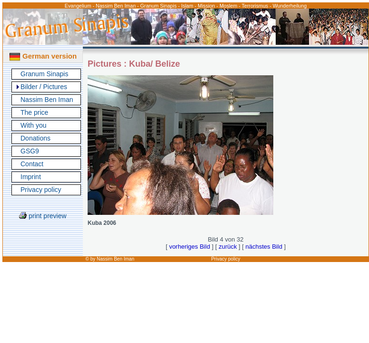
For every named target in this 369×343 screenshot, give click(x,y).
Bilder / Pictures (43, 87)
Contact (31, 164)
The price (34, 112)
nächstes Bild (264, 246)
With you (33, 125)
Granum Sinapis (44, 74)
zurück (228, 246)
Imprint (30, 177)
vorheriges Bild (189, 246)
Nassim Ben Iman (46, 99)
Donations (35, 138)
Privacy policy (40, 189)
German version (43, 56)
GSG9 (29, 151)
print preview (42, 216)
